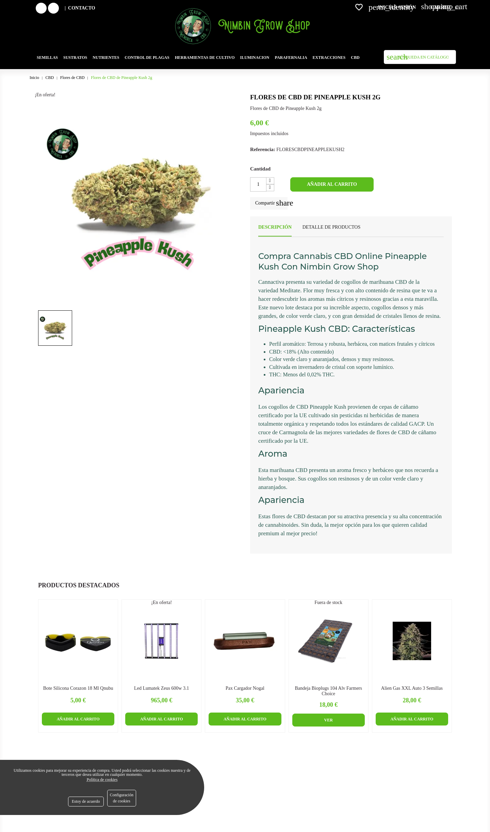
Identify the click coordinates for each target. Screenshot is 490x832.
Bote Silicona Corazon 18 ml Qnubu (78, 688)
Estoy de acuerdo (86, 801)
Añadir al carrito (332, 184)
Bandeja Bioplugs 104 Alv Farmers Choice (328, 691)
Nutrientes (106, 57)
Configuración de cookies (121, 798)
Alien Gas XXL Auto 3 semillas (412, 688)
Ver (328, 720)
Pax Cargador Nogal (245, 688)
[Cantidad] (258, 184)
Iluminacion (254, 57)
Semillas (47, 57)
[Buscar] (420, 57)
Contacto (81, 8)
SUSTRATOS (75, 57)
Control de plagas (147, 57)
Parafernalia (291, 57)
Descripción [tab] (275, 227)
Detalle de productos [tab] (332, 227)
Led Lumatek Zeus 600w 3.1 (161, 688)
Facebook (46, 8)
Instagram (58, 8)
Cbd (355, 57)
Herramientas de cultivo (205, 57)
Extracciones (329, 57)
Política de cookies (102, 779)
